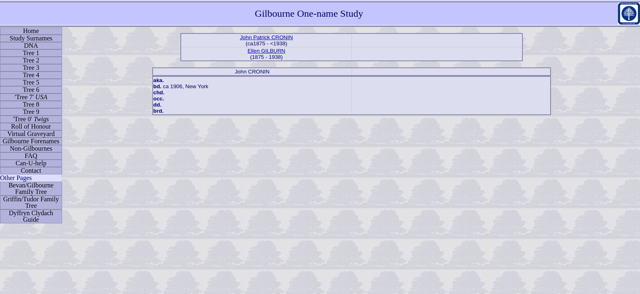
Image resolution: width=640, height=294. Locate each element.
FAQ (31, 155)
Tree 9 (31, 111)
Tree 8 (31, 104)
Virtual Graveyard (31, 133)
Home (31, 30)
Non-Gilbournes (31, 148)
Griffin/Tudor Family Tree (31, 202)
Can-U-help (31, 163)
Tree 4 (31, 74)
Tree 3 (31, 67)
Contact (31, 170)
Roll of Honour (31, 126)
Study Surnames (31, 38)
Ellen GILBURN (266, 51)
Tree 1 (31, 52)
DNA (31, 45)
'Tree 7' (31, 97)
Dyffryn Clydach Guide (31, 216)
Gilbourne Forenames (30, 141)
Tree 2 (31, 60)
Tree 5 (31, 82)
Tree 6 (31, 89)
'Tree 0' (31, 119)
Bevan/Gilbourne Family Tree (31, 188)
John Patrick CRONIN (266, 37)
